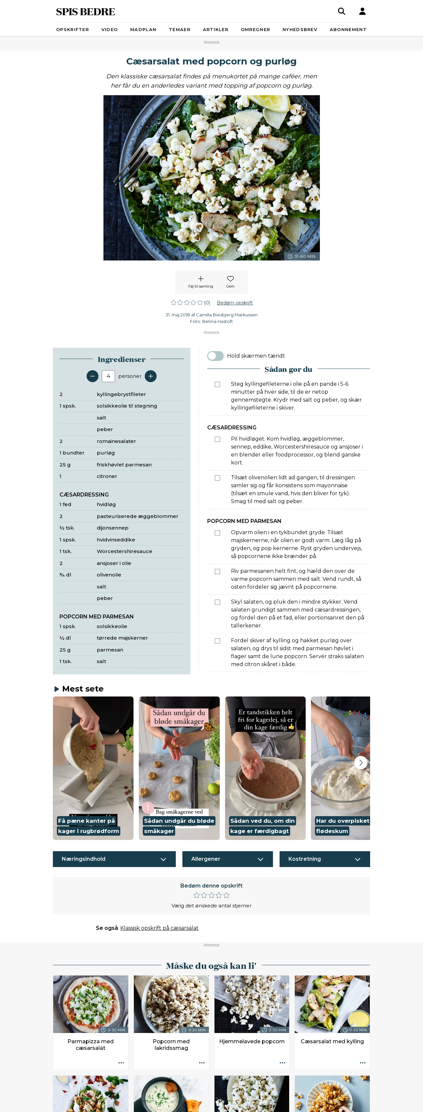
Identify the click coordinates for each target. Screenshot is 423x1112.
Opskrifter (72, 29)
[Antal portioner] (108, 376)
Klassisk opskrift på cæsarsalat (159, 928)
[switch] (215, 356)
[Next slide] (360, 762)
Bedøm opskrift (235, 303)
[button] (93, 768)
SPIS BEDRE (85, 11)
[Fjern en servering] (92, 376)
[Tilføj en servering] (151, 376)
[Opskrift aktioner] (121, 1063)
